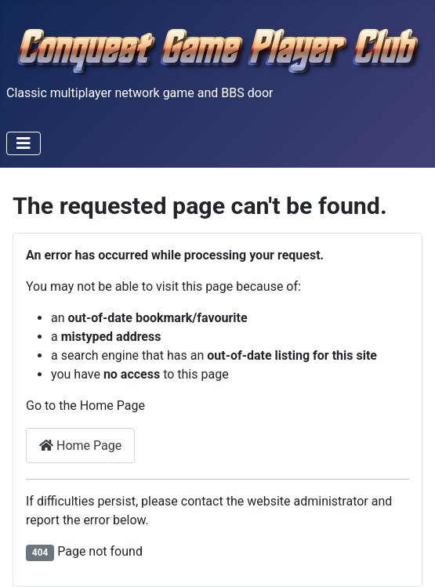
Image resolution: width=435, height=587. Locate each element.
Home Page (80, 445)
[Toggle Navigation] (23, 143)
